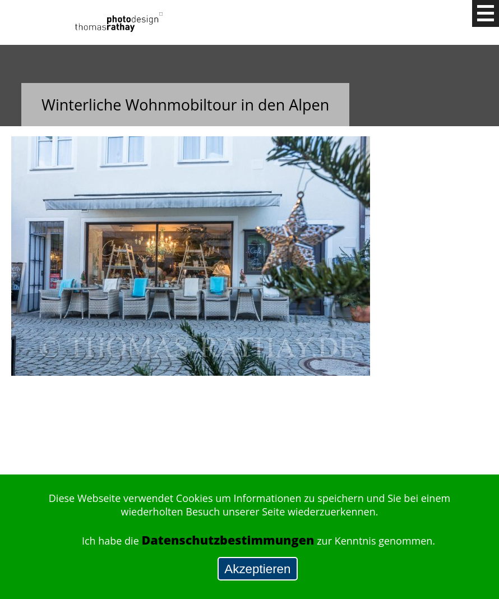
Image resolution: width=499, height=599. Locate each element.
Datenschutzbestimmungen (227, 540)
